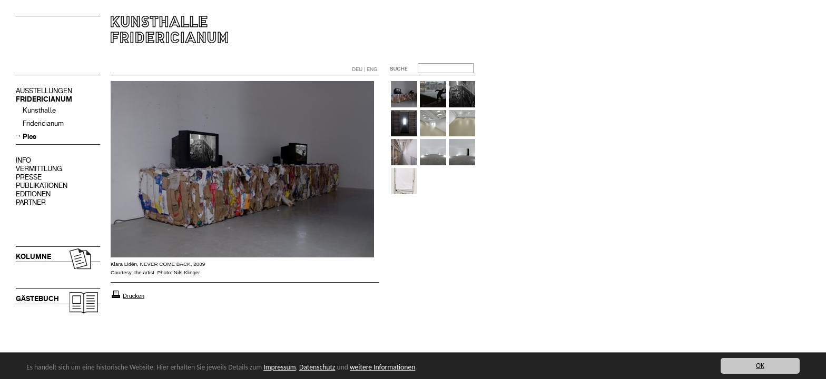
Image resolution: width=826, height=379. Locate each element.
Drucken (133, 296)
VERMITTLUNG (39, 169)
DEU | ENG (365, 69)
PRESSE (29, 177)
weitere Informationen (382, 367)
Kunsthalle (39, 110)
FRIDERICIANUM (44, 99)
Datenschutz (317, 367)
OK (760, 365)
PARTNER (31, 202)
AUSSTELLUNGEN (44, 91)
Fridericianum (43, 123)
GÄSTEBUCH (37, 299)
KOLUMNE (33, 257)
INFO (23, 160)
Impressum (279, 367)
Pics (29, 137)
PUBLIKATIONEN (41, 186)
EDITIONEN (33, 194)
